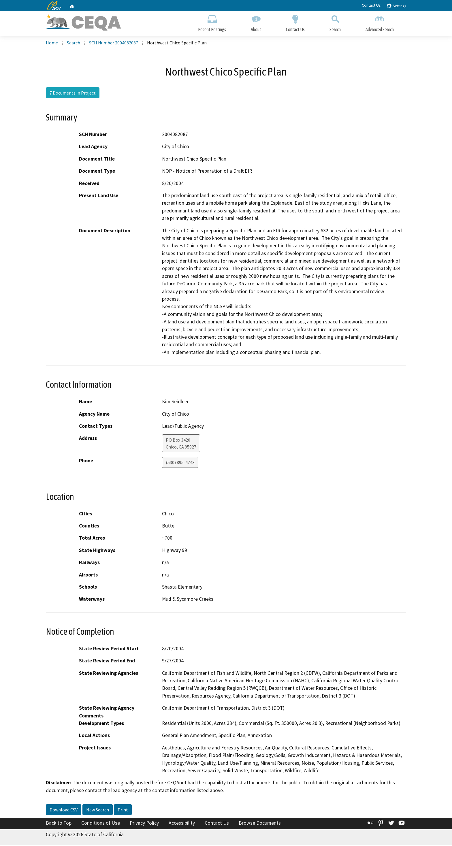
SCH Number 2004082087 (113, 43)
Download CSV (64, 811)
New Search (97, 811)
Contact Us (371, 5)
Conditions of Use (100, 824)
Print (123, 811)
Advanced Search (380, 22)
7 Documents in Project (73, 94)
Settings (396, 5)
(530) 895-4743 (180, 463)
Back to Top (58, 824)
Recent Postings (212, 22)
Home (52, 43)
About (256, 22)
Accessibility (182, 824)
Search (335, 22)
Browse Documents (260, 824)
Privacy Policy (144, 824)
